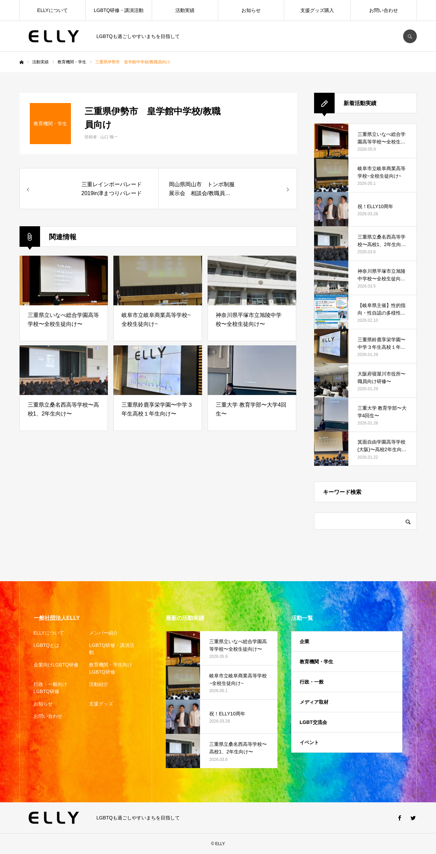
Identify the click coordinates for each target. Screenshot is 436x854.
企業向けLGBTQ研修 (56, 664)
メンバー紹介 (103, 633)
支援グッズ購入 (317, 10)
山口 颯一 (109, 137)
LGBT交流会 (313, 722)
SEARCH (410, 36)
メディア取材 (314, 702)
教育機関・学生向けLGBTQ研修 (110, 668)
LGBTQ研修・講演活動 (119, 10)
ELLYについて (52, 10)
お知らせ (251, 10)
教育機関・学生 (316, 661)
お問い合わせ (383, 10)
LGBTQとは (46, 645)
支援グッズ (101, 703)
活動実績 (185, 10)
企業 (304, 641)
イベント (309, 742)
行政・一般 (312, 682)
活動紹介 (98, 684)
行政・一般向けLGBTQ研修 (50, 687)
